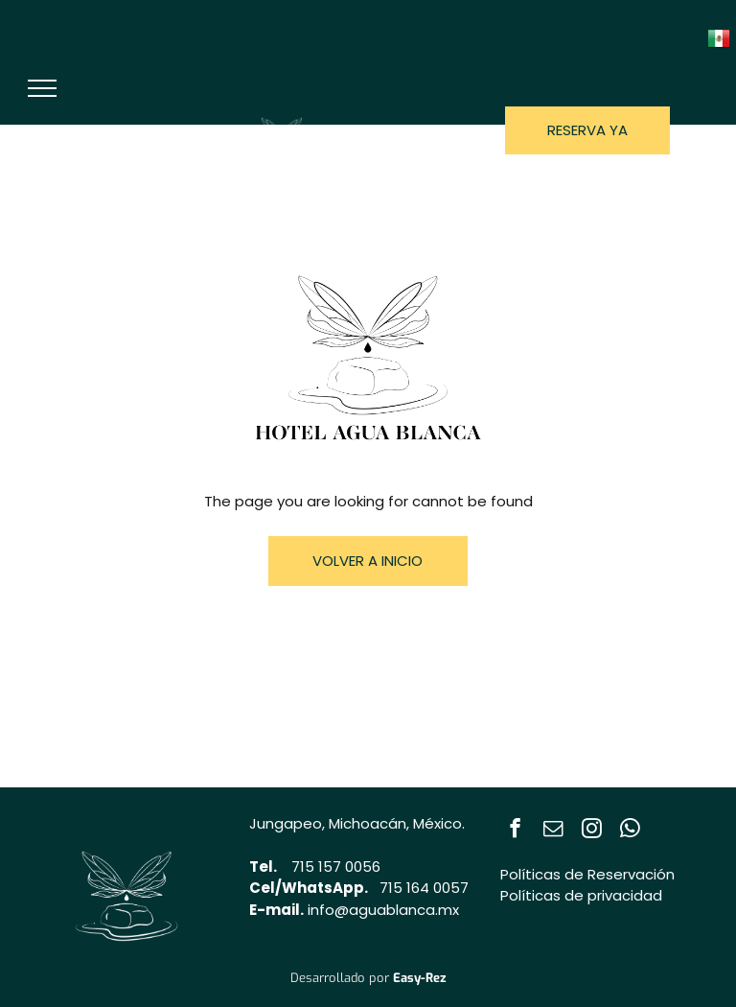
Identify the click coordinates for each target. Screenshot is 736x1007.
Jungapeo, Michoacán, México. (357, 823)
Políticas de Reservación (587, 874)
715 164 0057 (424, 888)
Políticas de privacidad (581, 895)
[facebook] (515, 830)
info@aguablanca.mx (383, 910)
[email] (553, 830)
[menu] (42, 88)
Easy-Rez (420, 978)
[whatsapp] (630, 830)
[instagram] (592, 830)
